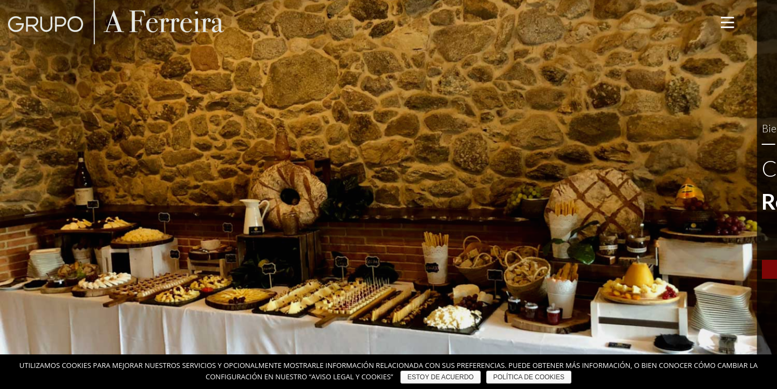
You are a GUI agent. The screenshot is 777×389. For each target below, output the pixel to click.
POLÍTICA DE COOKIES (528, 377)
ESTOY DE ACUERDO (440, 377)
